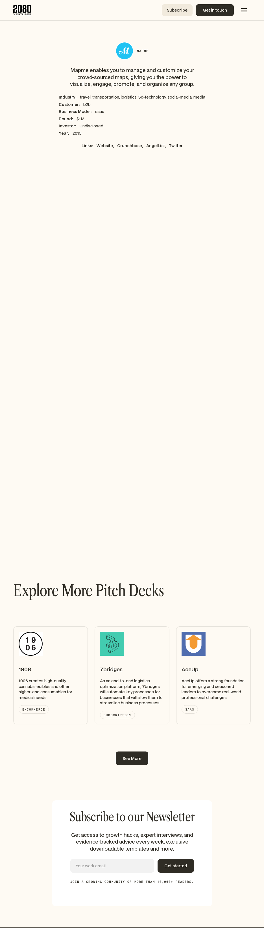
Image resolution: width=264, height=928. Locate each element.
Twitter (176, 145)
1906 (25, 669)
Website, (105, 145)
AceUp (190, 669)
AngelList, (156, 145)
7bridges (111, 669)
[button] (244, 10)
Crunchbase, (130, 145)
